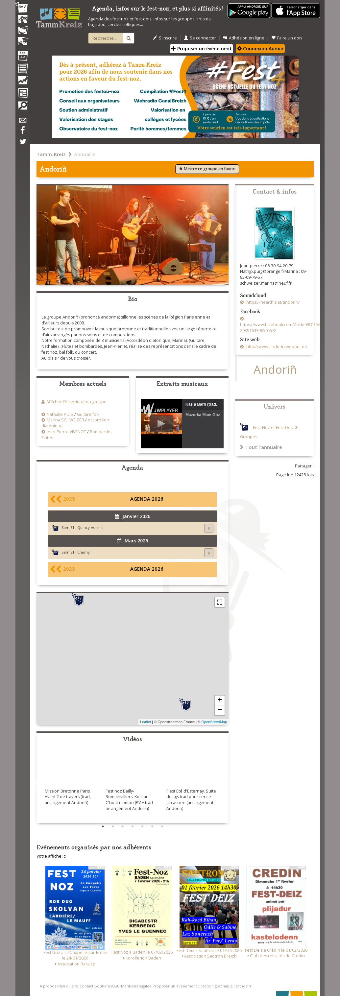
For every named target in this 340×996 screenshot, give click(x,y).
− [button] (220, 710)
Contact (86, 986)
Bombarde (100, 432)
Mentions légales (136, 986)
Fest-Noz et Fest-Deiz (273, 427)
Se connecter (200, 38)
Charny (83, 552)
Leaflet (145, 722)
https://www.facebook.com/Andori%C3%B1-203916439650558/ (283, 327)
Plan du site (68, 986)
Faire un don (286, 38)
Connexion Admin (260, 48)
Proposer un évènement (201, 48)
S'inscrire (165, 38)
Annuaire (84, 154)
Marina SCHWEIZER (65, 420)
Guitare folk (88, 414)
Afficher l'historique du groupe (76, 402)
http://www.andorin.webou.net (276, 346)
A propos (48, 986)
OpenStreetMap (214, 722)
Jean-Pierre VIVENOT (66, 432)
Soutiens (102, 986)
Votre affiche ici (51, 856)
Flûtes (47, 437)
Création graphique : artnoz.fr (225, 986)
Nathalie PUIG (60, 414)
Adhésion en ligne (243, 38)
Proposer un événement (175, 986)
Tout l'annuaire (261, 447)
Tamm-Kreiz (51, 154)
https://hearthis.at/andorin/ (272, 302)
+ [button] (220, 700)
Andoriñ (275, 369)
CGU (116, 986)
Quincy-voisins (90, 527)
